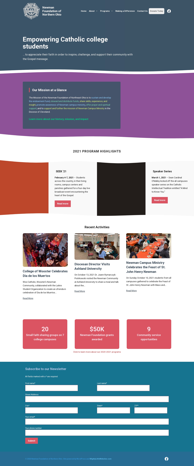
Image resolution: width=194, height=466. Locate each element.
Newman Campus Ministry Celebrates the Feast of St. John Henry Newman (145, 267)
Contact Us (142, 11)
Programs (107, 11)
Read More (28, 298)
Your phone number (33, 428)
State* (99, 405)
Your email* (30, 417)
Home (83, 11)
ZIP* (136, 405)
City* (27, 405)
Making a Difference (125, 11)
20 (45, 329)
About (94, 11)
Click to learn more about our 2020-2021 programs (97, 352)
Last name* (102, 383)
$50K (97, 329)
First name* (30, 383)
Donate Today (156, 11)
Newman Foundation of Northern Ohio (51, 11)
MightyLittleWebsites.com (100, 459)
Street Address (31, 394)
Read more (62, 203)
